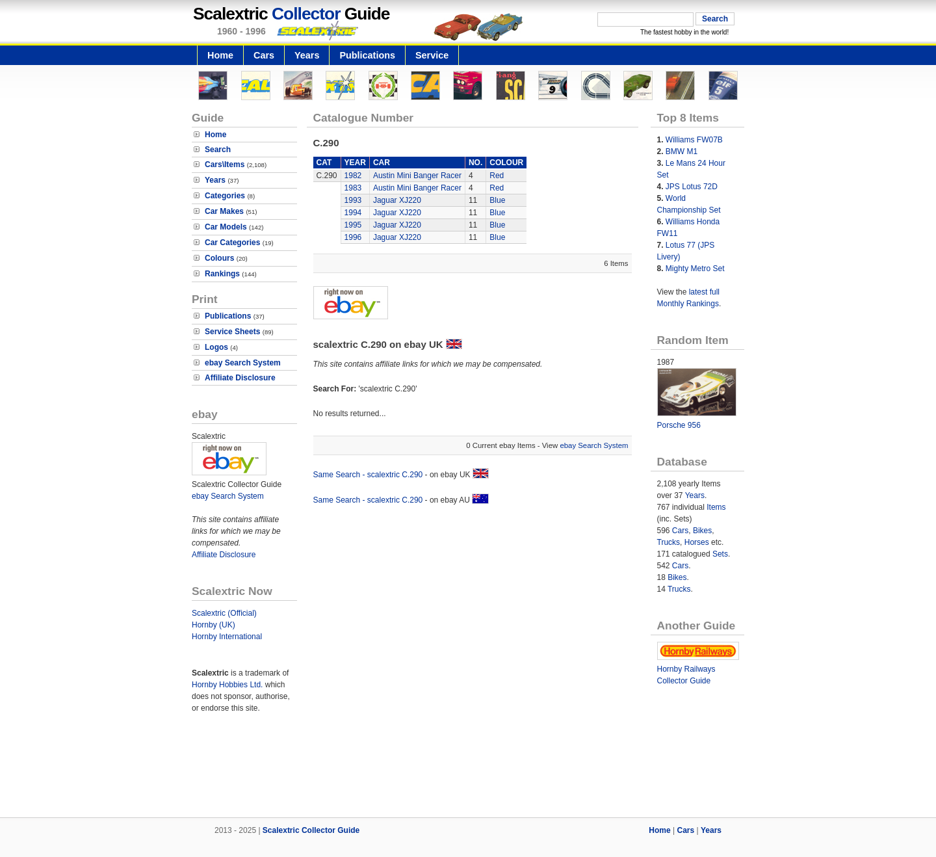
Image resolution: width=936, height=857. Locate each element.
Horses (696, 542)
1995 (353, 225)
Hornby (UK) (213, 624)
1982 (353, 175)
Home (220, 55)
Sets (720, 554)
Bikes (702, 530)
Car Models (226, 226)
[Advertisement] (468, 773)
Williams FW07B (694, 139)
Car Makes (224, 211)
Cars (264, 55)
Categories (225, 195)
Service (431, 55)
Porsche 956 (679, 425)
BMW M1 (681, 151)
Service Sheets (232, 331)
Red (496, 175)
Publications (367, 55)
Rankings (222, 273)
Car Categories (232, 242)
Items (716, 507)
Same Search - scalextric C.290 (368, 474)
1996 (353, 237)
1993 (353, 200)
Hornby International (227, 636)
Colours (219, 258)
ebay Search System (243, 362)
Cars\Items (224, 164)
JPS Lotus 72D (692, 186)
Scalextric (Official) (224, 613)
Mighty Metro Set (695, 268)
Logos (216, 347)
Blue (497, 200)
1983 (353, 187)
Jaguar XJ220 (397, 200)
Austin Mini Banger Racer (417, 175)
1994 (353, 212)
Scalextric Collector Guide (311, 830)
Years (306, 55)
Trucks (669, 542)
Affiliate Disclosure (240, 377)
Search (218, 149)
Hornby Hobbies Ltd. (227, 684)
